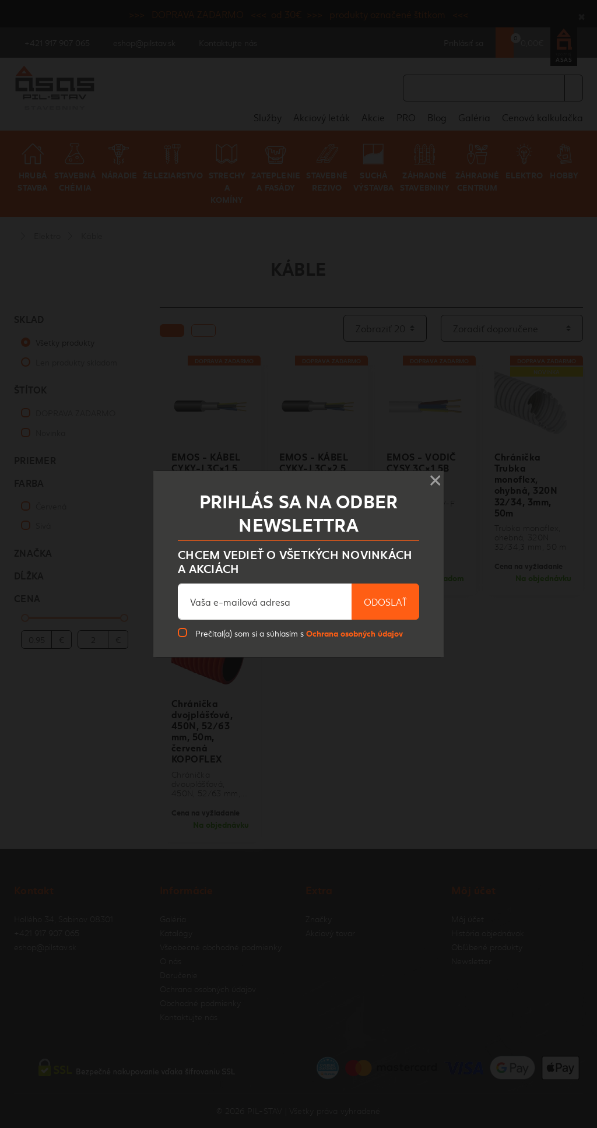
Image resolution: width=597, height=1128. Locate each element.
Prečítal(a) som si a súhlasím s (299, 633)
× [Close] (435, 477)
